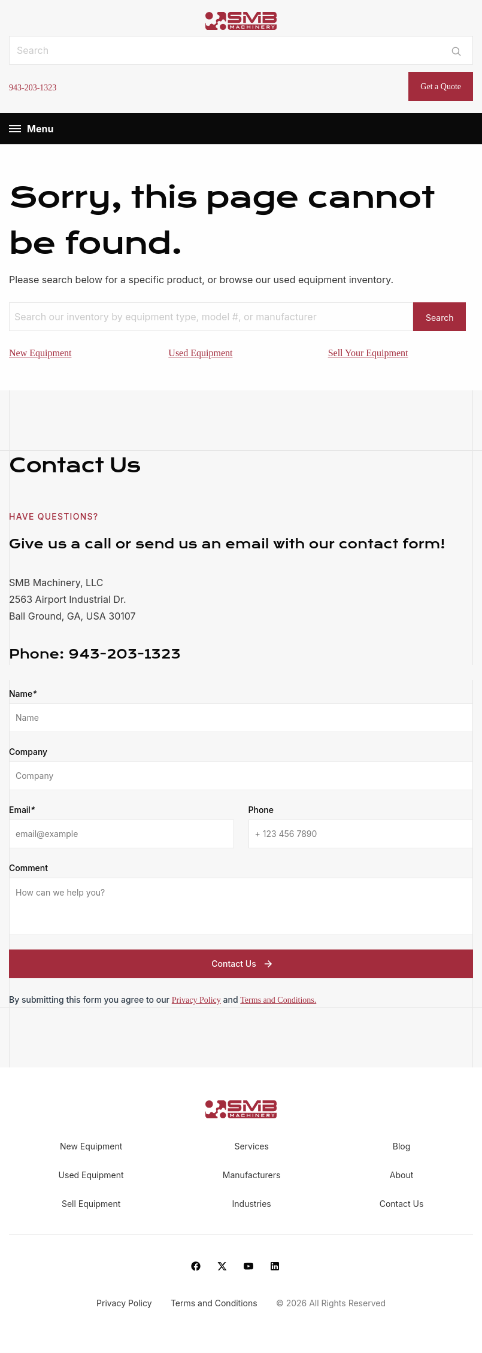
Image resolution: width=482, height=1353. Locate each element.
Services (251, 1146)
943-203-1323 (32, 87)
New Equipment (40, 353)
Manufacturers (252, 1175)
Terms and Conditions (215, 1304)
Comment (28, 868)
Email (22, 810)
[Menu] (15, 129)
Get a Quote (440, 86)
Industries (251, 1204)
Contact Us (243, 964)
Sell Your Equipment (368, 353)
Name (23, 694)
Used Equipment (200, 353)
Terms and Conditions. (278, 1000)
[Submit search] (456, 50)
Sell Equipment (91, 1204)
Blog (402, 1146)
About (401, 1175)
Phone (261, 810)
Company (28, 752)
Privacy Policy (196, 1000)
